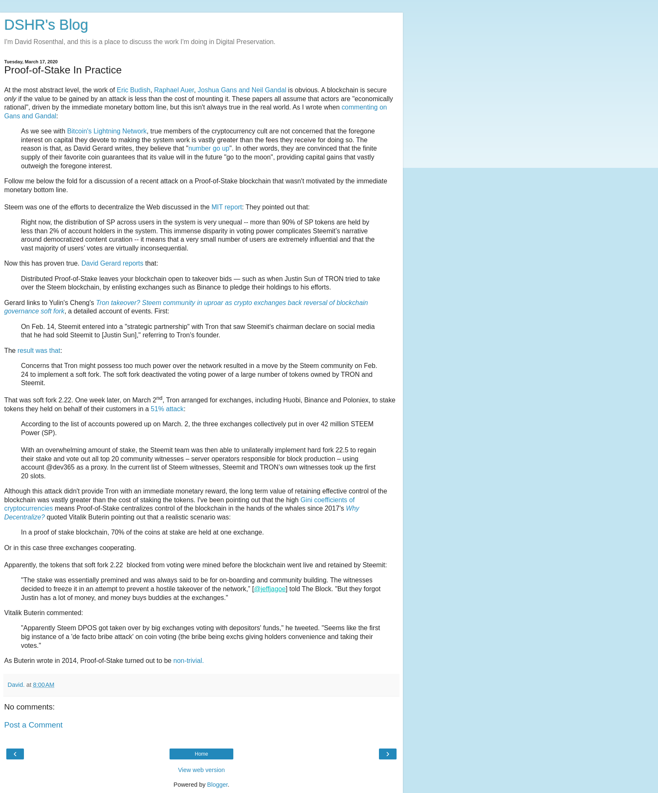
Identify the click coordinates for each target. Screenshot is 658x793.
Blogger (217, 784)
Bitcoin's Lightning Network (107, 131)
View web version (201, 770)
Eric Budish (133, 90)
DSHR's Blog (46, 25)
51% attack (167, 408)
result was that (39, 350)
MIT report (227, 207)
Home (201, 754)
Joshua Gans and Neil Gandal (242, 90)
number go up (209, 148)
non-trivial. (188, 660)
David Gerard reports (112, 263)
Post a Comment (33, 724)
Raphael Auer (174, 90)
